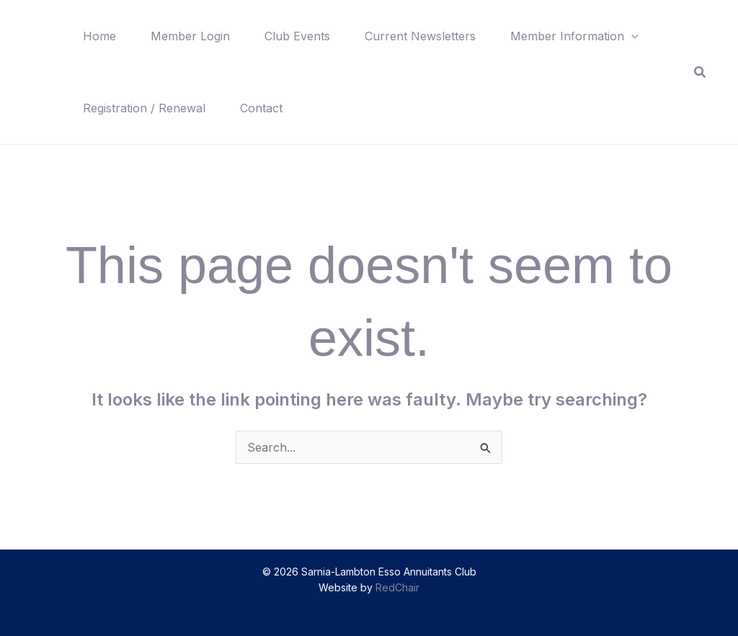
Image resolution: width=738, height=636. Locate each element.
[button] (631, 36)
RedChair (397, 587)
